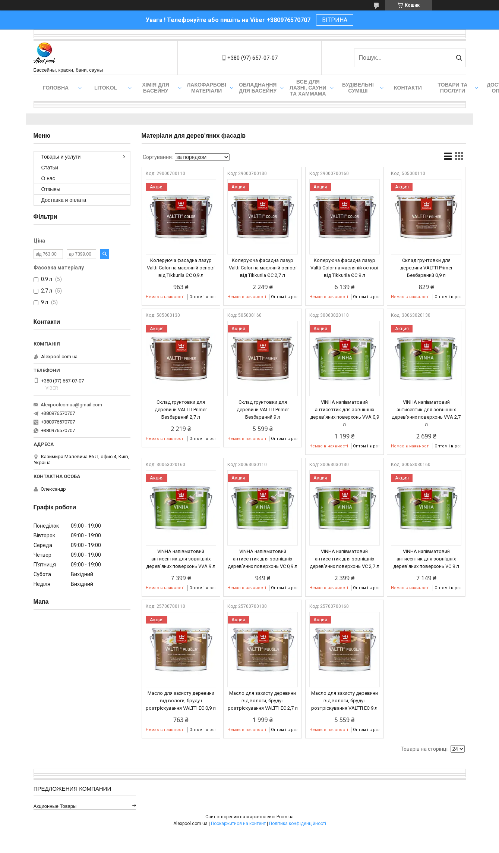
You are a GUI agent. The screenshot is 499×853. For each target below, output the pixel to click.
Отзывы (50, 189)
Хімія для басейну (155, 88)
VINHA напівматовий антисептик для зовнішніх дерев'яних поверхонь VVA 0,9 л (344, 413)
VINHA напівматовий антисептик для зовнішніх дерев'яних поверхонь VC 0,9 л (262, 559)
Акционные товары (55, 806)
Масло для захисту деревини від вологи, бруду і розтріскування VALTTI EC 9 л (344, 700)
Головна (56, 88)
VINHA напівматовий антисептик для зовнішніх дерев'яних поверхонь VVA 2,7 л (426, 413)
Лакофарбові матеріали (206, 88)
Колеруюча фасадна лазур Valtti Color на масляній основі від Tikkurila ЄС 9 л (344, 267)
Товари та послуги (453, 88)
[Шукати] (459, 58)
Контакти (408, 88)
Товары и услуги (61, 157)
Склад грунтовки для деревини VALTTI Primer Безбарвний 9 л (263, 409)
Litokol (105, 88)
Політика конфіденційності (297, 823)
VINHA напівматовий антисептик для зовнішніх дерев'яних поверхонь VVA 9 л (180, 559)
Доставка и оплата (63, 200)
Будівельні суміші (358, 88)
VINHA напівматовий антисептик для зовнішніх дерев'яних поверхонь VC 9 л (426, 559)
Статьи (49, 168)
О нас (48, 178)
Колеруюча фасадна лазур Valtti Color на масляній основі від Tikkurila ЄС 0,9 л (181, 267)
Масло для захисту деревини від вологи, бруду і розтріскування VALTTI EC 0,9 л (181, 700)
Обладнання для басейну (258, 88)
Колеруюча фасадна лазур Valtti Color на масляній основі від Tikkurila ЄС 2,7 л (263, 267)
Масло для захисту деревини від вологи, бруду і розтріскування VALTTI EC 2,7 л (263, 700)
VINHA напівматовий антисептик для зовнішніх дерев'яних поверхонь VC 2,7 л (344, 559)
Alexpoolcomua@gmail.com (71, 404)
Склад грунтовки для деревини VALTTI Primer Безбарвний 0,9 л (426, 267)
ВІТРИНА (334, 20)
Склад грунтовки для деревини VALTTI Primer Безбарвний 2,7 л (181, 409)
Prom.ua (285, 816)
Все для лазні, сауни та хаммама (308, 88)
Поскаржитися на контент (238, 823)
